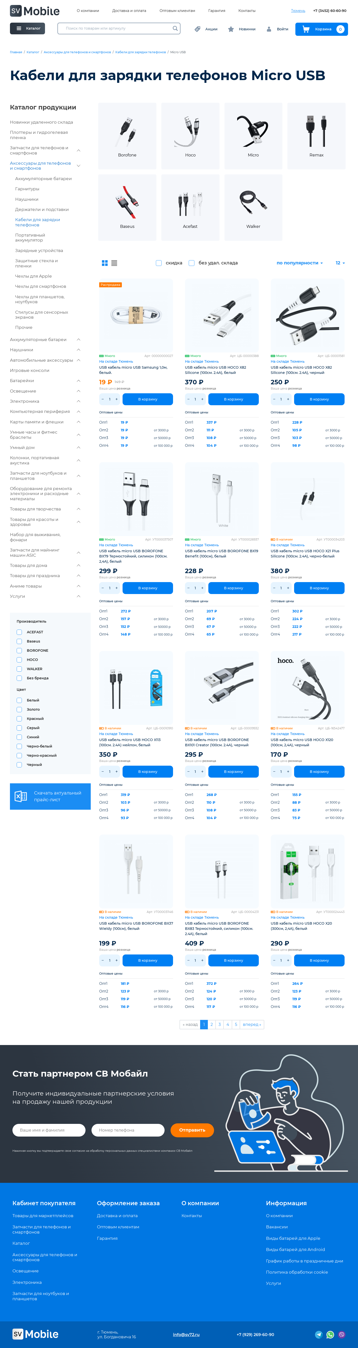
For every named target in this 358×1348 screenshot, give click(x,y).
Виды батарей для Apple (293, 1238)
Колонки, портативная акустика (45, 460)
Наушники (27, 199)
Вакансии (277, 1226)
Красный (35, 718)
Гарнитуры (27, 188)
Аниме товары (45, 586)
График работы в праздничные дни (304, 1260)
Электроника (45, 401)
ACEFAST (35, 632)
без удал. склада (218, 263)
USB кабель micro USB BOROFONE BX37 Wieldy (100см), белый (136, 926)
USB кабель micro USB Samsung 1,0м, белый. (133, 370)
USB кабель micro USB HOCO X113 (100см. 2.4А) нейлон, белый (130, 742)
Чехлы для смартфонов (40, 286)
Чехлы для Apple (33, 276)
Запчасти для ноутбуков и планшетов (45, 476)
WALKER (34, 669)
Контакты (247, 11)
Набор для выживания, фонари (35, 537)
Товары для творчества (45, 508)
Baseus (33, 641)
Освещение (45, 391)
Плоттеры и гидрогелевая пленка (39, 135)
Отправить (192, 1130)
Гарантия (216, 11)
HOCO (32, 659)
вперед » (252, 1024)
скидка (174, 263)
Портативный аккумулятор (30, 238)
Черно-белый (39, 746)
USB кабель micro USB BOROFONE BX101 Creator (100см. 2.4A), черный (217, 742)
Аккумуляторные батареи (43, 178)
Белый (33, 700)
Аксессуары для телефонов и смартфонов (77, 52)
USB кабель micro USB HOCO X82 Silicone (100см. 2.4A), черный (301, 370)
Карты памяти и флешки (45, 421)
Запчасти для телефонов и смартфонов (45, 150)
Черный (34, 764)
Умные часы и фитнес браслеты (45, 435)
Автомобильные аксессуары (45, 360)
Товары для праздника (45, 575)
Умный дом (45, 447)
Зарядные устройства (39, 250)
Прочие (24, 327)
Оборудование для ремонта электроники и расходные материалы (45, 493)
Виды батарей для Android (295, 1249)
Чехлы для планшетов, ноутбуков (40, 299)
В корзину (147, 399)
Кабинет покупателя (44, 1203)
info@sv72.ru (186, 1334)
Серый (33, 728)
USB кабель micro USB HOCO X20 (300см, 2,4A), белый (301, 926)
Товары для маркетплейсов (42, 1215)
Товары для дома (45, 565)
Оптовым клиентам (177, 11)
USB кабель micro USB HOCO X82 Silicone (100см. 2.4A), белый (215, 370)
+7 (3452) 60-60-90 (329, 11)
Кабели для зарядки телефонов (140, 52)
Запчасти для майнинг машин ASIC (45, 552)
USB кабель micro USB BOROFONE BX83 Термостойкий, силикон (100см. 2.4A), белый (219, 928)
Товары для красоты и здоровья (45, 522)
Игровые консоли (29, 370)
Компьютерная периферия (45, 411)
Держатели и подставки (42, 209)
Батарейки (45, 380)
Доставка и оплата (129, 11)
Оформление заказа (128, 1203)
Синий (33, 737)
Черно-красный (42, 755)
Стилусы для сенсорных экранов (41, 315)
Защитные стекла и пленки (36, 263)
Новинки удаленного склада (41, 122)
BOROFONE (37, 650)
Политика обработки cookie (297, 1272)
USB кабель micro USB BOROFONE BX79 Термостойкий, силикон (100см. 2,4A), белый (133, 556)
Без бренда (37, 678)
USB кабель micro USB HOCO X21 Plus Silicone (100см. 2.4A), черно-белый (305, 553)
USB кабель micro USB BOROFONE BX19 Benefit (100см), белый (221, 553)
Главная (16, 52)
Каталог (33, 52)
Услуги (45, 596)
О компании (88, 11)
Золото (33, 709)
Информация (286, 1203)
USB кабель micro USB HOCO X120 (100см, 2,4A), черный (302, 742)
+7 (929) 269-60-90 (255, 1334)
